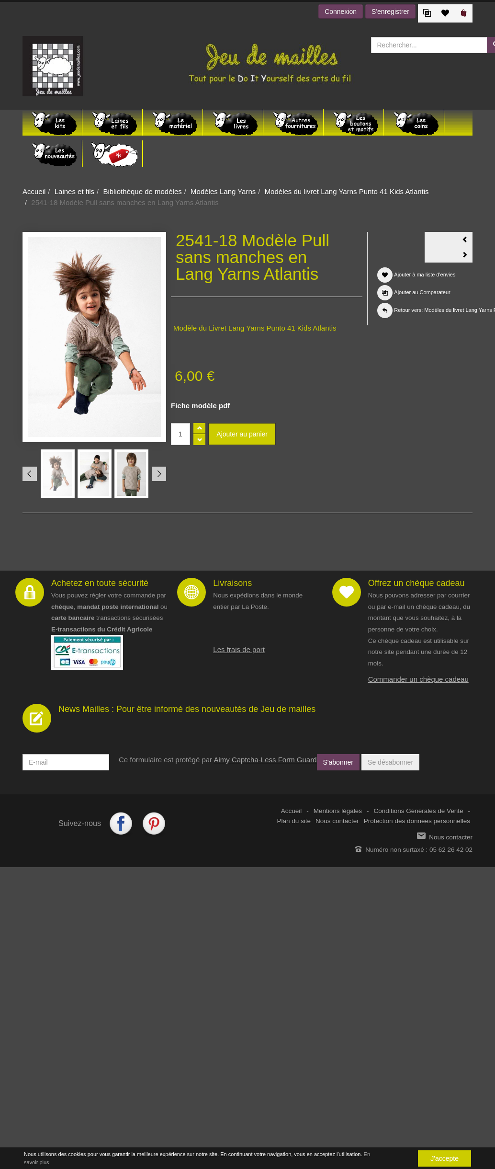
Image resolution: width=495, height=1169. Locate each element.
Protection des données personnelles (417, 821)
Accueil (33, 191)
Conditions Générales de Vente (418, 810)
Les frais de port (239, 649)
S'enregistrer (390, 11)
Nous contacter (337, 821)
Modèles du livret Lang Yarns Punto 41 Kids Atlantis (347, 191)
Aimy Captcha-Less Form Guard (265, 760)
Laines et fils (74, 191)
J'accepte (444, 1158)
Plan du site (294, 821)
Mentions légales (338, 810)
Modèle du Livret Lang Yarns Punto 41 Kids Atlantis (255, 328)
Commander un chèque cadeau (418, 679)
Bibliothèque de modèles (142, 191)
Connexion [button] (341, 11)
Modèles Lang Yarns (223, 191)
